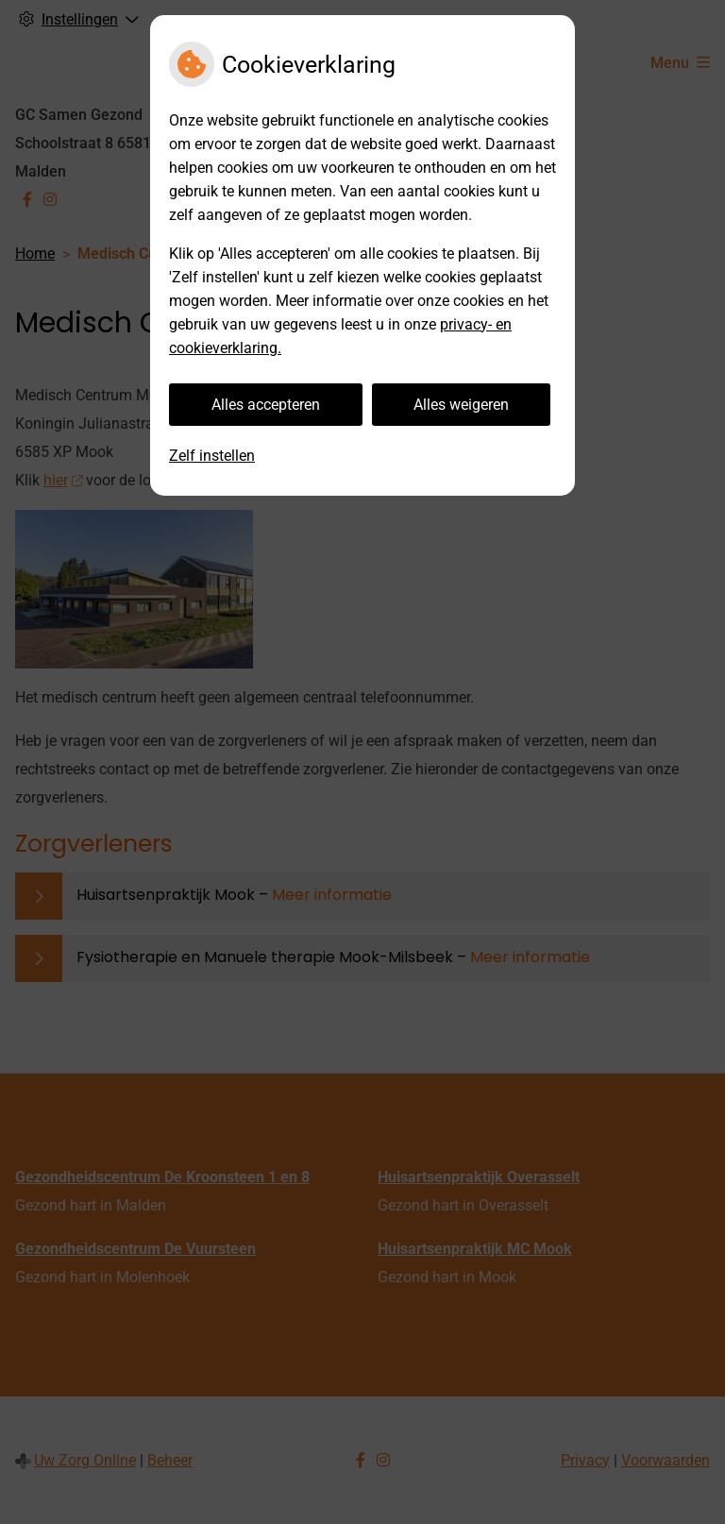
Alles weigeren (461, 405)
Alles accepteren (265, 405)
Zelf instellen (212, 456)
